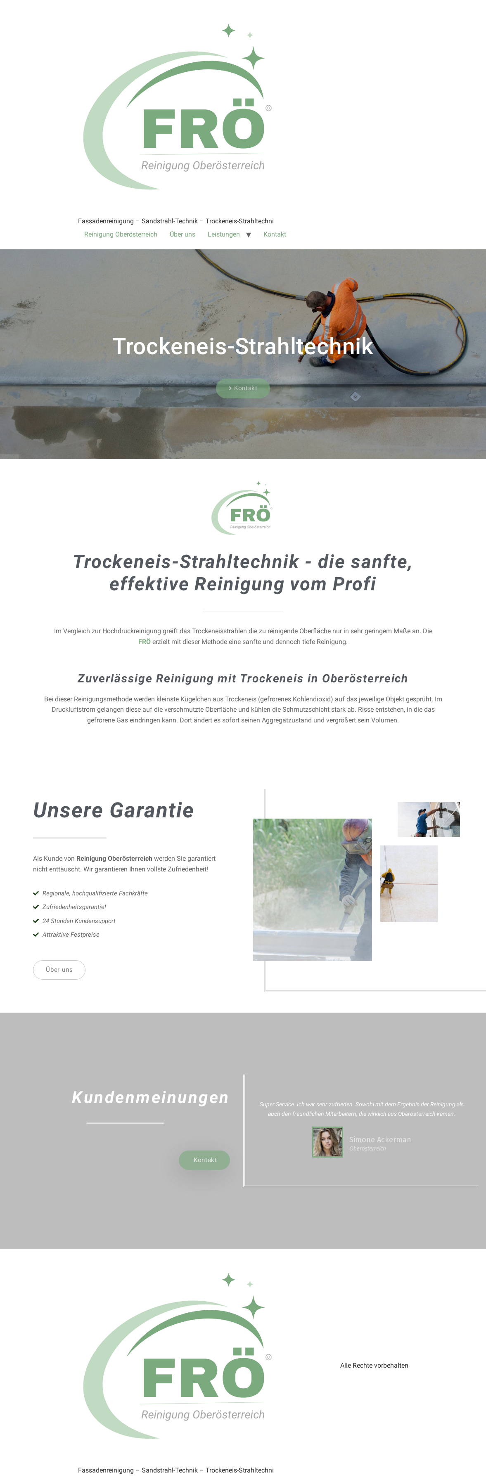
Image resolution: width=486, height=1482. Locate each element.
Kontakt (274, 234)
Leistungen (224, 234)
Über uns (182, 234)
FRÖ (145, 642)
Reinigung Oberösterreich (120, 234)
